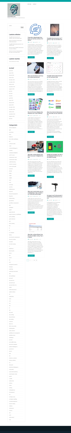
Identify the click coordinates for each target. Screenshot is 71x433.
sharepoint (11, 364)
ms (9, 294)
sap (9, 355)
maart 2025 (11, 100)
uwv (10, 394)
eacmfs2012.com (11, 16)
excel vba (10, 187)
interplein (11, 241)
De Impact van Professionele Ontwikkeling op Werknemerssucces (54, 197)
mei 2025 (10, 95)
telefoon (10, 383)
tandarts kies (11, 380)
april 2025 (11, 98)
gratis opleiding (12, 216)
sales (10, 353)
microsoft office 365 (13, 285)
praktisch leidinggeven (13, 346)
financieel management (13, 193)
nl (9, 307)
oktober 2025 (11, 84)
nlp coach (11, 312)
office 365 (11, 323)
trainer (10, 385)
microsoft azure (12, 282)
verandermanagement (13, 401)
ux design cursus (12, 396)
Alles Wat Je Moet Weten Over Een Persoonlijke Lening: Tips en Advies (35, 236)
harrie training (11, 223)
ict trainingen (11, 232)
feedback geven (12, 189)
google (10, 209)
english (10, 177)
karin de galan (11, 250)
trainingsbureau (12, 390)
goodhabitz (11, 207)
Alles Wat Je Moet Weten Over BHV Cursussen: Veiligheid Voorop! (35, 156)
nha (9, 305)
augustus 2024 (11, 116)
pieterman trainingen (13, 344)
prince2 (10, 351)
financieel (11, 191)
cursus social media (12, 166)
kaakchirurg (11, 248)
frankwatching (11, 198)
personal (10, 339)
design (10, 173)
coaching (10, 150)
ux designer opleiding (13, 399)
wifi (9, 412)
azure (10, 134)
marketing (11, 269)
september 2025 (12, 86)
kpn (10, 255)
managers (11, 266)
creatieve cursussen (12, 164)
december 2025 (12, 79)
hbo (9, 225)
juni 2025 (10, 93)
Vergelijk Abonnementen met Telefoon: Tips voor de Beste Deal (54, 40)
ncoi (10, 301)
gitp (10, 205)
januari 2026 (11, 77)
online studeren (12, 330)
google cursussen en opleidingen (15, 214)
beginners (11, 136)
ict (9, 230)
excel (10, 182)
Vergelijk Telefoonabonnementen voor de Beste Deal (54, 76)
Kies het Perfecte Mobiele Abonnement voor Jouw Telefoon (35, 112)
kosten (10, 253)
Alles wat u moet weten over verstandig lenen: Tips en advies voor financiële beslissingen (35, 193)
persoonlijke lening (12, 342)
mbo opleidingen (12, 275)
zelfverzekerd (11, 417)
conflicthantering (12, 161)
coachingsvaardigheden (13, 152)
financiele (11, 196)
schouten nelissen (12, 360)
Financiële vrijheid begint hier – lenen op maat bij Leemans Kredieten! (35, 39)
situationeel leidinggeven (13, 367)
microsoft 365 (11, 280)
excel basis (11, 184)
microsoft (11, 278)
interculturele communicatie (14, 237)
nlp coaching (11, 314)
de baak (10, 171)
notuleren (11, 321)
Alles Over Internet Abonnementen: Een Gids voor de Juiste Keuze (54, 113)
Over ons (29, 4)
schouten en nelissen (13, 358)
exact (10, 180)
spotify (10, 376)
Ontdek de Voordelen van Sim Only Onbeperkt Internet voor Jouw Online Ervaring (54, 156)
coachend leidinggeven (13, 148)
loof (10, 262)
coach (10, 145)
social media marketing (13, 371)
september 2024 (12, 114)
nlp (9, 310)
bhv (9, 141)
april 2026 (11, 70)
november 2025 (12, 82)
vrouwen (10, 410)
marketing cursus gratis (13, 271)
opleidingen (11, 337)
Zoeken (10, 25)
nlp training (11, 319)
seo (9, 362)
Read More (31, 57)
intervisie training (12, 244)
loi (9, 259)
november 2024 (12, 109)
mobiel (10, 287)
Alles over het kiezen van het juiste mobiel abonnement (35, 76)
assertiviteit (11, 132)
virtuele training (12, 403)
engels (10, 175)
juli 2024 (10, 118)
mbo (10, 273)
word (10, 415)
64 (34, 260)
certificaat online (12, 143)
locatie (10, 257)
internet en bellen (12, 239)
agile (10, 129)
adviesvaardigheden (12, 127)
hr (9, 228)
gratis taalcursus (12, 218)
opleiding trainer (12, 335)
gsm (10, 221)
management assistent (13, 264)
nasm (10, 298)
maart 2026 (11, 73)
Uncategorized (11, 392)
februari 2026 (11, 75)
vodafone (10, 405)
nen (10, 303)
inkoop (10, 234)
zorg (10, 419)
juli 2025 (10, 91)
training (10, 387)
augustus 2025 (11, 88)
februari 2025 (11, 102)
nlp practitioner (12, 317)
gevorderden (11, 200)
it (9, 246)
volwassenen (11, 408)
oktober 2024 (11, 111)
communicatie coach (13, 157)
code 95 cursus (11, 155)
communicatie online (13, 159)
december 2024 (12, 107)
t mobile (10, 378)
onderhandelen (12, 328)
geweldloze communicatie (14, 202)
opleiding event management (14, 332)
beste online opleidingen (13, 139)
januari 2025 (11, 104)
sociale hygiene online (13, 374)
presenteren (11, 348)
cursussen (11, 168)
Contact (34, 4)
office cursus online (12, 326)
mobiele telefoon (12, 291)
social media (11, 369)
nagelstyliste (11, 296)
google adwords (12, 212)
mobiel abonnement (12, 289)
